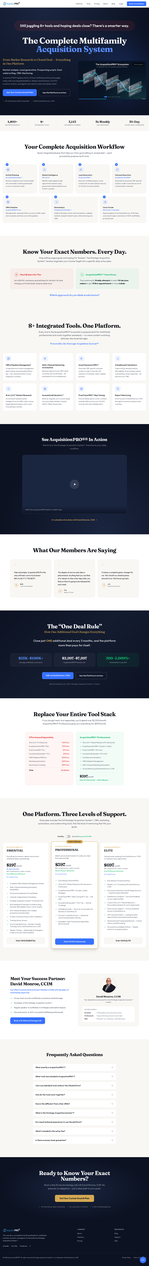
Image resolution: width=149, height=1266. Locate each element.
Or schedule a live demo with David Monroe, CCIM (75, 520)
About (105, 4)
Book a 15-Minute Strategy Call (27, 1020)
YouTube (14, 1246)
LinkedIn (6, 1246)
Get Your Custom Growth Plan (20, 92)
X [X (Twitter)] (30, 1246)
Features (79, 4)
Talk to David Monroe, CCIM (58, 675)
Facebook (23, 1246)
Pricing (97, 4)
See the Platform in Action (54, 92)
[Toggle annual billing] (68, 836)
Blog (113, 4)
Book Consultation (136, 4)
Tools (88, 4)
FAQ (116, 1241)
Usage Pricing (12, 877)
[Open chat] (143, 1260)
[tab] (105, 96)
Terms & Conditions (140, 1257)
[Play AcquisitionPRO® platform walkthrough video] (74, 484)
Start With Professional (74, 941)
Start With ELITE (123, 940)
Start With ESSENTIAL (26, 940)
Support (117, 1237)
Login (121, 4)
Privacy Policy (126, 1257)
